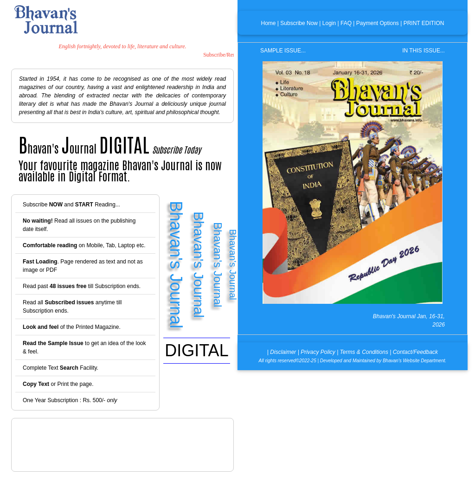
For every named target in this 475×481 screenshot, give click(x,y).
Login (329, 23)
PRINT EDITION (424, 23)
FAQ (346, 23)
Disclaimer (283, 352)
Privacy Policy (318, 352)
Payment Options (377, 23)
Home (268, 23)
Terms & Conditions (364, 352)
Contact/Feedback (415, 352)
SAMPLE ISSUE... (283, 50)
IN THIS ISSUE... (423, 50)
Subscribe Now (299, 23)
